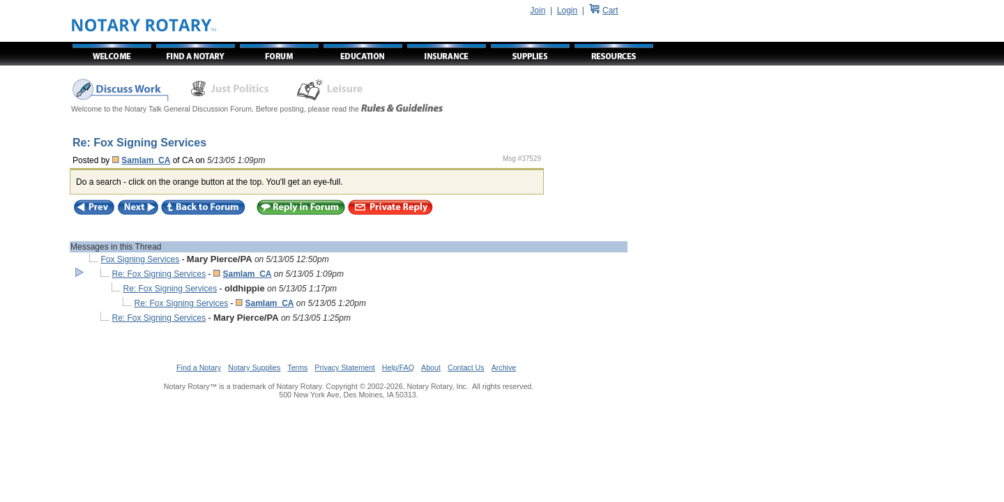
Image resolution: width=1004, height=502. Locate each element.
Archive (504, 367)
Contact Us (466, 367)
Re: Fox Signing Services (159, 274)
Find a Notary (198, 367)
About (431, 367)
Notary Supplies (254, 367)
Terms (297, 367)
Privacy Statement (344, 367)
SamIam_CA (145, 160)
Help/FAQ (398, 367)
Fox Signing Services (139, 259)
